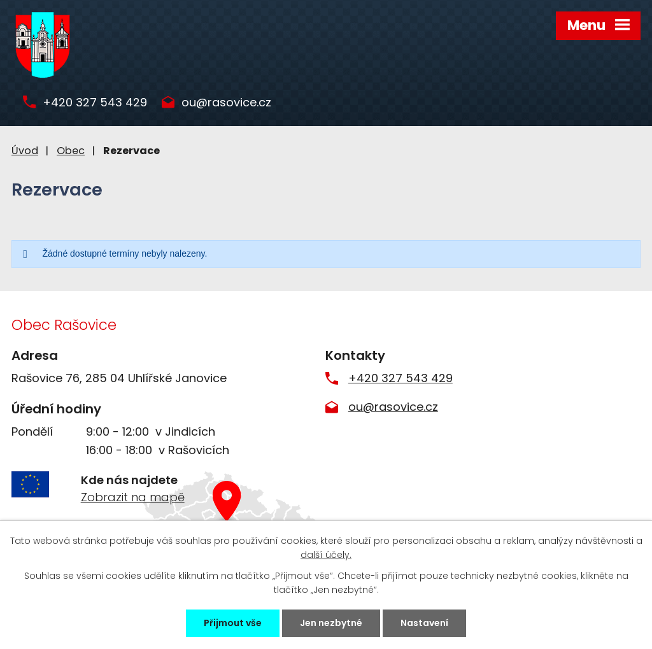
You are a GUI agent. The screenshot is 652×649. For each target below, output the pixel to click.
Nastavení (424, 623)
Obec (71, 150)
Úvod (24, 150)
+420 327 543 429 (95, 103)
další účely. (326, 554)
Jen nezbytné (331, 623)
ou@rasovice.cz (226, 103)
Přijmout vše (233, 623)
